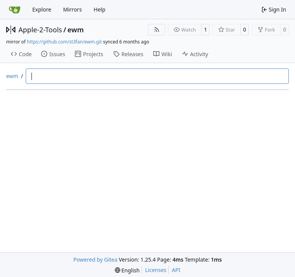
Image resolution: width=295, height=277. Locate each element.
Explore (41, 9)
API (176, 270)
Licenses (156, 270)
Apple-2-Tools (40, 29)
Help (100, 9)
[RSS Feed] (157, 29)
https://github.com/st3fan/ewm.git (64, 41)
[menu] (127, 270)
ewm (76, 29)
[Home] (14, 10)
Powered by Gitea (95, 259)
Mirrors (72, 9)
